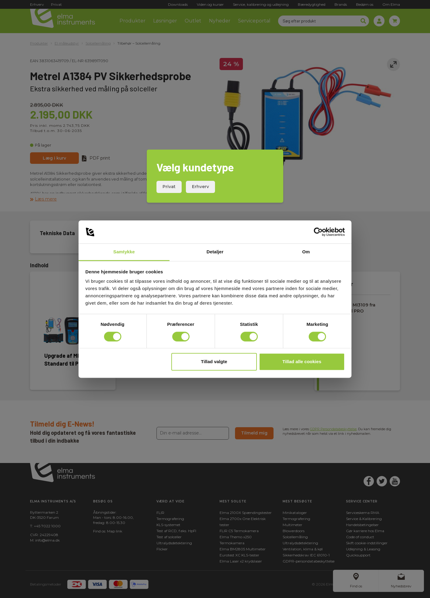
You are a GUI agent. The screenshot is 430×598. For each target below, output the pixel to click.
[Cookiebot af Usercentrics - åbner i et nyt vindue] (318, 231)
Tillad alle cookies (301, 361)
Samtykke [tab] (124, 252)
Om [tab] (306, 252)
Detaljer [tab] (215, 252)
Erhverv (200, 186)
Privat (169, 186)
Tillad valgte (214, 361)
